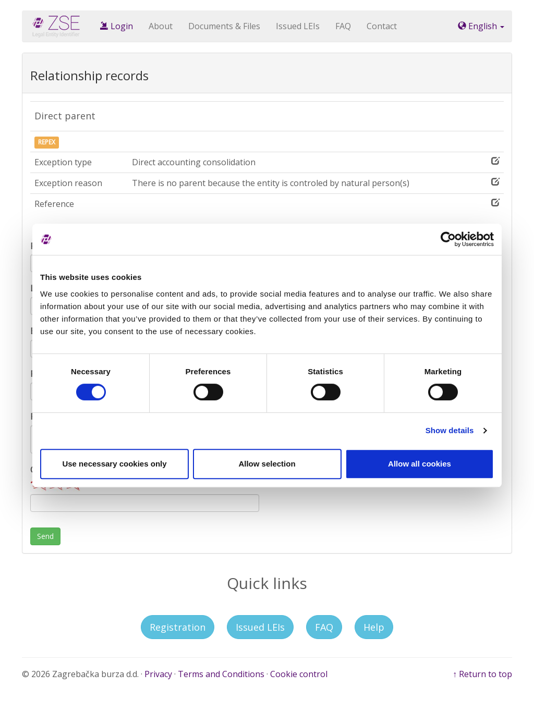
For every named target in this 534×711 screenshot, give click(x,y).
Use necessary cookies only (114, 463)
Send (45, 536)
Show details (450, 430)
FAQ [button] (324, 627)
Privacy (158, 674)
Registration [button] (177, 627)
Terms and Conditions (221, 674)
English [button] (481, 26)
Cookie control (298, 674)
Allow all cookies (419, 463)
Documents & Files (224, 26)
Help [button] (373, 627)
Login (116, 26)
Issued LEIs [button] (260, 627)
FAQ (343, 26)
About (161, 26)
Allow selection (266, 463)
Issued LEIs (298, 26)
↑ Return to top (482, 674)
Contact (382, 26)
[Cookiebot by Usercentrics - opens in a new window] (448, 239)
